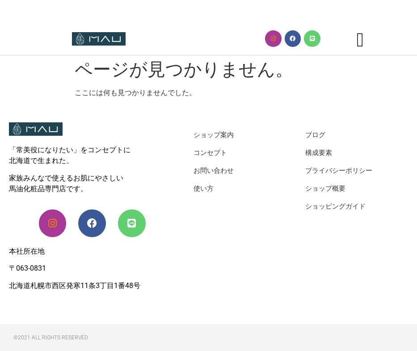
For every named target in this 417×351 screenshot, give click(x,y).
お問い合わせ (214, 171)
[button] (360, 40)
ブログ (315, 135)
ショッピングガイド (335, 206)
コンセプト (210, 153)
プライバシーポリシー (338, 171)
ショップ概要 (325, 188)
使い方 (204, 188)
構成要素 (318, 153)
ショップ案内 (214, 135)
